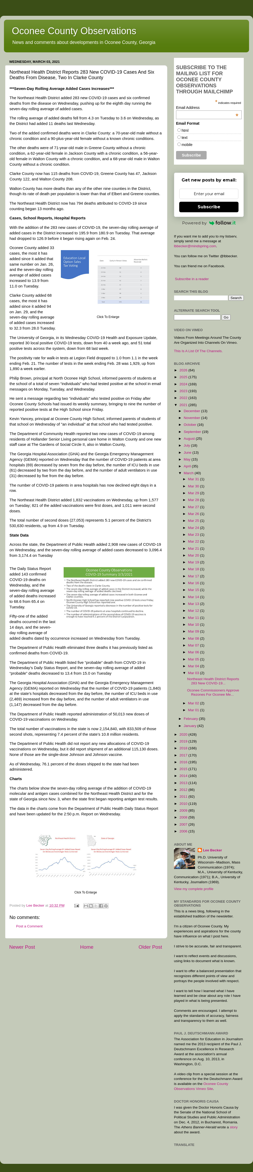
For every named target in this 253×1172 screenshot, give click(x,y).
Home (86, 947)
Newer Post (22, 947)
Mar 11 (194, 618)
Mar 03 (194, 673)
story (233, 1127)
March (189, 473)
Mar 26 (194, 514)
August (190, 439)
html (185, 130)
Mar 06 (194, 652)
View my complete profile (193, 889)
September (193, 432)
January (190, 726)
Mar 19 (194, 562)
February (191, 719)
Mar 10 (194, 625)
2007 (183, 824)
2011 (183, 797)
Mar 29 (194, 493)
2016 (183, 762)
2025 (183, 377)
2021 (183, 405)
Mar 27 (194, 507)
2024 (183, 384)
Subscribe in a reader (192, 279)
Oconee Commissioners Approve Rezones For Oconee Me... (213, 692)
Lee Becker (212, 850)
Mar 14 (194, 597)
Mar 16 (194, 583)
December (192, 411)
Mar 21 (194, 548)
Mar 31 (194, 479)
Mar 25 (194, 521)
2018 (183, 748)
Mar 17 (194, 576)
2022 (183, 398)
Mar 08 (194, 638)
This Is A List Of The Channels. (198, 351)
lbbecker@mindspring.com (195, 246)
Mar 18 (194, 569)
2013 (183, 783)
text (185, 137)
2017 (183, 755)
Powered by (209, 222)
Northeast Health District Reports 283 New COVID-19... (213, 681)
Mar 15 (194, 590)
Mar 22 (194, 541)
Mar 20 (194, 555)
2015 (183, 769)
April (188, 466)
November (192, 418)
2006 (183, 831)
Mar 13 (194, 604)
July (187, 445)
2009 (183, 810)
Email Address (207, 107)
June (188, 452)
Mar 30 (194, 486)
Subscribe (209, 206)
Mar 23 (194, 535)
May (187, 459)
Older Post (150, 947)
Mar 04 (194, 666)
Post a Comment (29, 926)
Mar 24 (194, 528)
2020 (183, 734)
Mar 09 (194, 631)
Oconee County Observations (74, 31)
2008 (183, 817)
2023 (183, 391)
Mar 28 (194, 500)
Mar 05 (194, 659)
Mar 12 (194, 611)
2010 (183, 804)
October (190, 425)
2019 (183, 741)
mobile (187, 145)
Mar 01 (194, 710)
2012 (183, 790)
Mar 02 (194, 703)
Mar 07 (194, 645)
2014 (183, 776)
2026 (183, 370)
